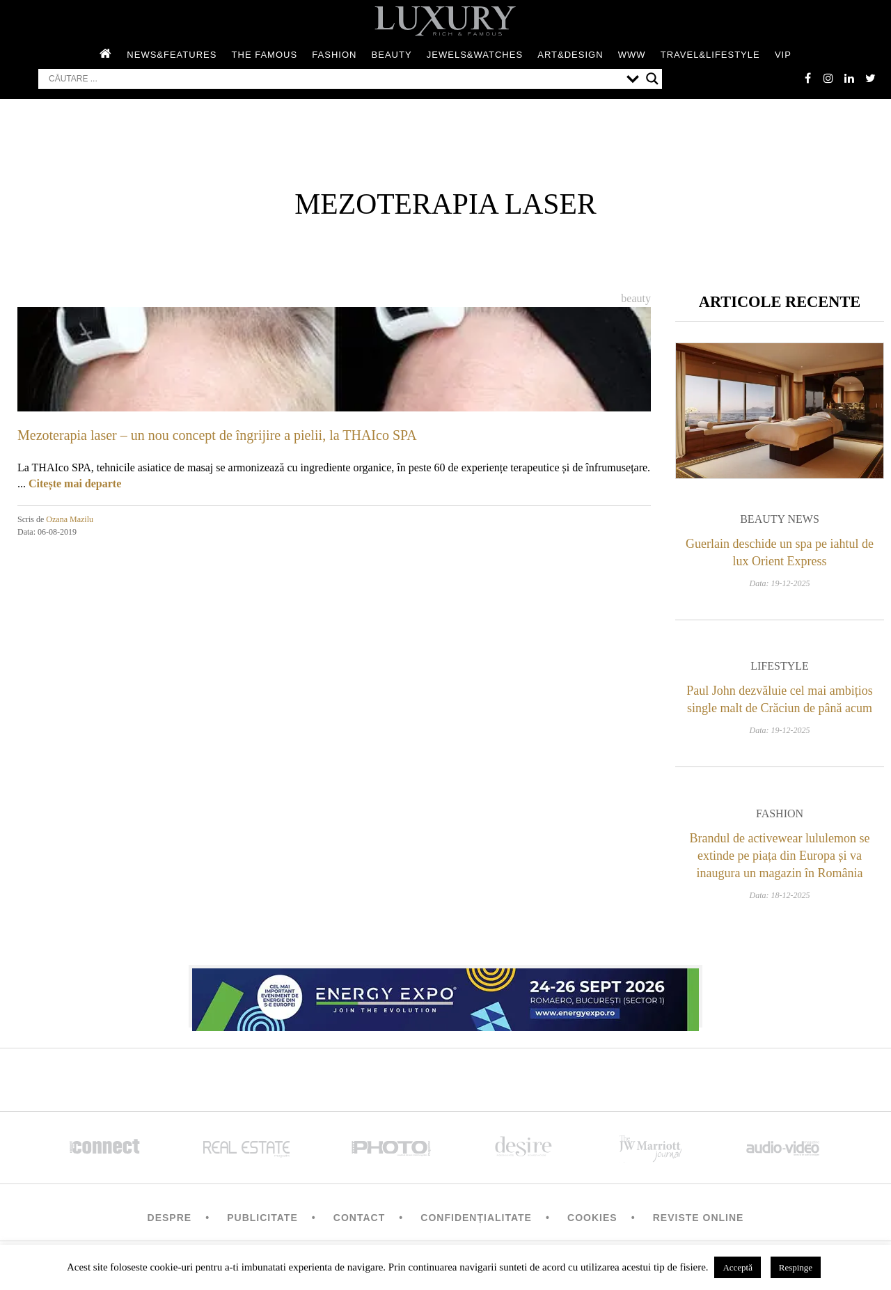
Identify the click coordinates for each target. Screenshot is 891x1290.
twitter (870, 78)
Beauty (392, 54)
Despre (170, 1217)
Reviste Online (698, 1217)
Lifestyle (779, 666)
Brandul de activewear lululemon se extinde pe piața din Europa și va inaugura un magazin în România (780, 855)
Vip (783, 54)
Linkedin (849, 78)
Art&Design (570, 54)
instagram (828, 78)
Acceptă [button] (737, 1267)
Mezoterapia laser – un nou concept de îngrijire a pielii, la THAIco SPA (217, 435)
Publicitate (262, 1217)
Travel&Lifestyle (710, 54)
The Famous (265, 54)
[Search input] (334, 78)
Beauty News (779, 519)
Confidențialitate (476, 1217)
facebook (807, 78)
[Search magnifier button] (652, 78)
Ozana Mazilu (69, 519)
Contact (359, 1217)
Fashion (334, 54)
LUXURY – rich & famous (445, 21)
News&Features (171, 54)
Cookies (592, 1217)
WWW (632, 54)
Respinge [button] (795, 1267)
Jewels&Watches (475, 54)
